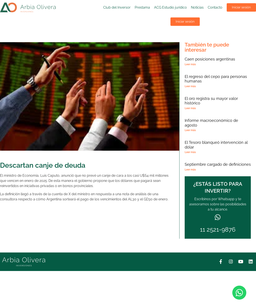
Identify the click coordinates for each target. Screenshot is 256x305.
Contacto (215, 7)
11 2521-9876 (218, 229)
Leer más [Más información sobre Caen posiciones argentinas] (190, 64)
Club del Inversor (117, 7)
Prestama (142, 7)
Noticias (197, 7)
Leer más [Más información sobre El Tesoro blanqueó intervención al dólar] (190, 152)
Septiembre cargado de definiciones (218, 164)
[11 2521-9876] (217, 217)
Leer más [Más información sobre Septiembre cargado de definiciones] (190, 169)
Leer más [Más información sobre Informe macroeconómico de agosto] (190, 130)
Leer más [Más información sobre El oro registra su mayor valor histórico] (190, 108)
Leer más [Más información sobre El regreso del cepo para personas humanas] (190, 86)
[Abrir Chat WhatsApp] (239, 293)
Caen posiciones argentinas (210, 59)
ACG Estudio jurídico (170, 7)
